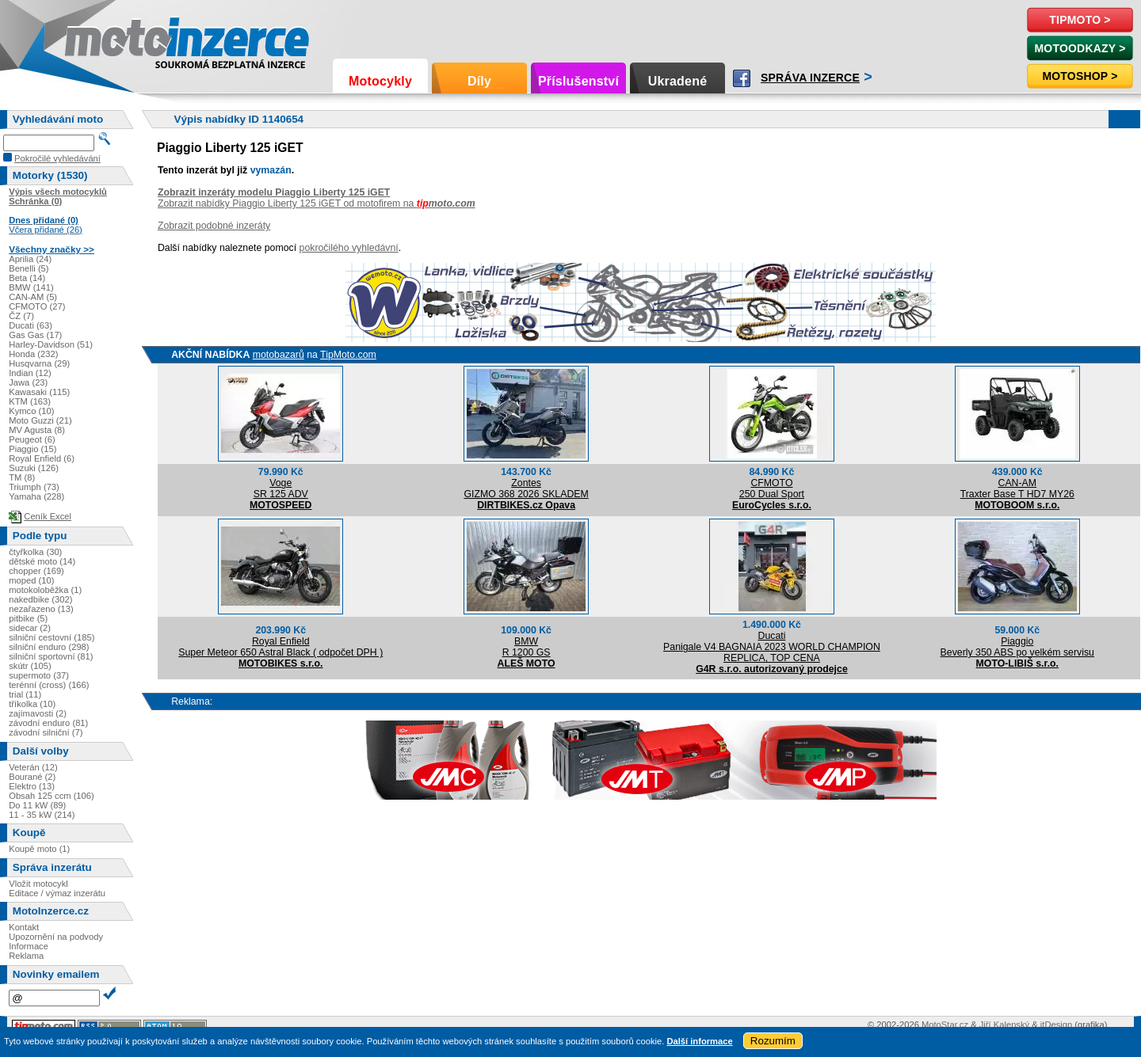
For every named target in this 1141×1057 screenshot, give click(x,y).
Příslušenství (578, 81)
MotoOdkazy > (1079, 48)
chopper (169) (36, 571)
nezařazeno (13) (41, 609)
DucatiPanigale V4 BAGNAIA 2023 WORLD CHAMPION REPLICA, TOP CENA (771, 646)
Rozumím (773, 1041)
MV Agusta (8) (37, 430)
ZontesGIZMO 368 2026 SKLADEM (526, 488)
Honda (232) (33, 354)
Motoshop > (1079, 76)
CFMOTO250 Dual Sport (771, 488)
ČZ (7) (21, 316)
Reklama (26, 955)
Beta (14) (27, 278)
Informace (28, 946)
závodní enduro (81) (48, 723)
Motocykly (380, 81)
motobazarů (278, 354)
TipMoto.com (348, 354)
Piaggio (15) (32, 449)
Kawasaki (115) (39, 392)
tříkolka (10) (32, 704)
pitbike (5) (28, 618)
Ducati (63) (30, 325)
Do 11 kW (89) (37, 805)
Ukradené (678, 81)
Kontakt (24, 927)
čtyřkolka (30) (35, 552)
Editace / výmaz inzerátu (57, 893)
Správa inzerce (810, 77)
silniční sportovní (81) (51, 656)
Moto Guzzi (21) (40, 420)
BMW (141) (31, 287)
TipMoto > (1079, 19)
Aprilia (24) (30, 259)
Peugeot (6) (32, 439)
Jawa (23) (28, 382)
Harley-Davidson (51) (51, 344)
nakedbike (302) (40, 599)
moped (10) (31, 580)
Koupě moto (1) (39, 849)
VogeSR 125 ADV (281, 488)
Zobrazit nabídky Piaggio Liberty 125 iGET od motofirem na (316, 203)
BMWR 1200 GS (526, 647)
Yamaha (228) (36, 496)
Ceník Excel (47, 516)
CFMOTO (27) (37, 306)
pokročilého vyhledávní (349, 247)
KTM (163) (30, 401)
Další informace (699, 1041)
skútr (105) (30, 666)
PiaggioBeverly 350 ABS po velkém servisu (1017, 647)
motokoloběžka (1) (45, 590)
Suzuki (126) (34, 468)
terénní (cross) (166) (49, 685)
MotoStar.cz (945, 1024)
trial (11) (25, 694)
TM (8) (22, 477)
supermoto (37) (39, 675)
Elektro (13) (32, 786)
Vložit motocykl (38, 883)
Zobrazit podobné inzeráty (214, 225)
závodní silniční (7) (45, 732)
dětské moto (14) (42, 561)
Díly (479, 81)
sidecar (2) (30, 628)
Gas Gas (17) (35, 335)
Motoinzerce (98, 39)
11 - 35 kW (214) (41, 814)
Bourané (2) (32, 776)
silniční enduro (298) (49, 647)
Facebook (741, 78)
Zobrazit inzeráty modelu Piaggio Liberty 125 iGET (274, 192)
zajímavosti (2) (38, 713)
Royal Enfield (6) (41, 458)
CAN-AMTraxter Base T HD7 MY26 (1017, 488)
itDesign (1056, 1024)
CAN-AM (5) (33, 297)
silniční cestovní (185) (51, 637)
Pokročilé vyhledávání (57, 158)
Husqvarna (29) (39, 363)
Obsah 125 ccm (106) (51, 795)
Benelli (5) (28, 268)
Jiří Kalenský (1004, 1024)
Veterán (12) (33, 767)
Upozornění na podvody (56, 936)
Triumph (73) (34, 487)
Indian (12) (30, 373)
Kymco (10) (31, 411)
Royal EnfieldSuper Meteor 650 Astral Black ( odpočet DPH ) (280, 647)
